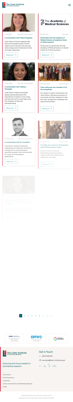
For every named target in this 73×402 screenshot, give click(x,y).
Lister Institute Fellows (27, 34)
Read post (9, 55)
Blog (19, 34)
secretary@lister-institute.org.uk (52, 360)
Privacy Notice (7, 374)
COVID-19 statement (8, 377)
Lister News (65, 34)
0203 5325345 (46, 356)
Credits (5, 386)
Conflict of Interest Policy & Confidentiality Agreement (17, 383)
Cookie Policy (6, 380)
